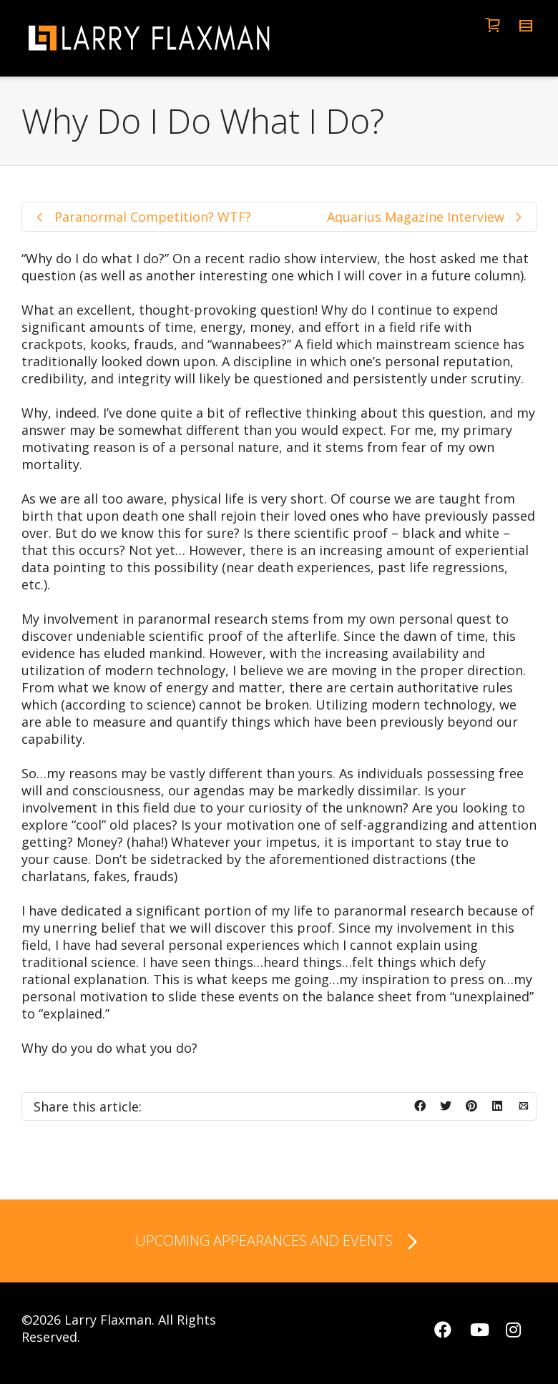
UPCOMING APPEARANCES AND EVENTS (279, 1242)
